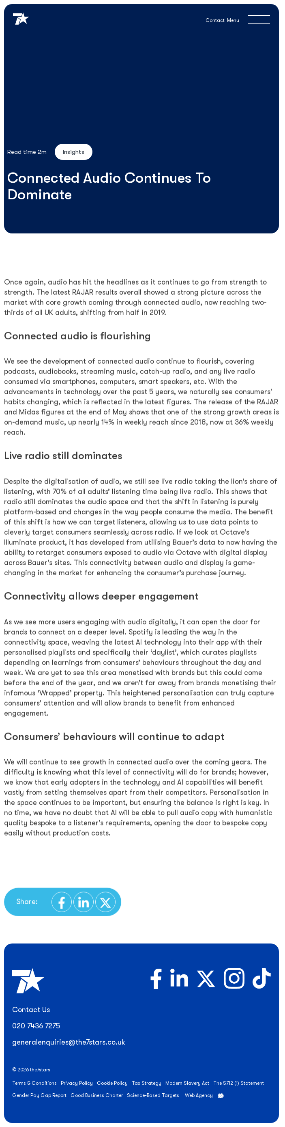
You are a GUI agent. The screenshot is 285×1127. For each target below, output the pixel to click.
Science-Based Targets (153, 1095)
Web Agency (199, 1095)
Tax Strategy (146, 1083)
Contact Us (31, 1010)
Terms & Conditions (34, 1083)
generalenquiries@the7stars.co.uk (68, 1042)
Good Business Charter (97, 1095)
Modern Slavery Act (187, 1083)
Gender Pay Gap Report (39, 1095)
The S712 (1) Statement (238, 1083)
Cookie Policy (112, 1083)
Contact (215, 20)
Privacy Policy (77, 1083)
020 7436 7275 (36, 1026)
